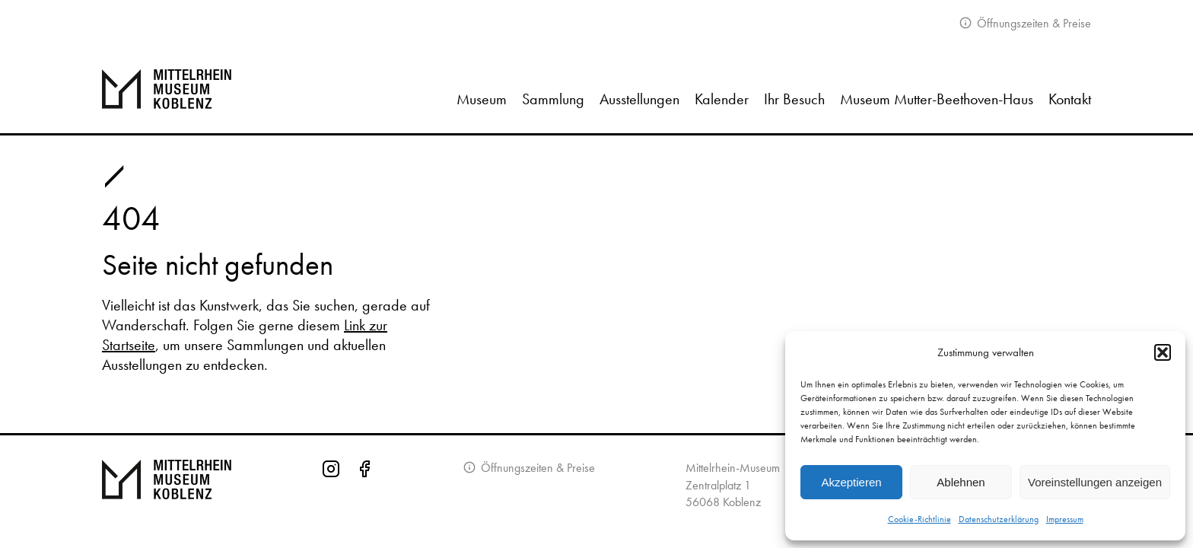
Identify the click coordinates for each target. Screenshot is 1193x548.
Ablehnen (961, 482)
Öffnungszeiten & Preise (1032, 23)
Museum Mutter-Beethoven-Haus (936, 99)
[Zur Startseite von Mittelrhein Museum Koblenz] (166, 490)
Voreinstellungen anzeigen (1095, 482)
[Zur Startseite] (184, 89)
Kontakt (1069, 99)
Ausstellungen (639, 99)
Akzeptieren (851, 482)
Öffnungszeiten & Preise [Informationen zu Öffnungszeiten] (536, 468)
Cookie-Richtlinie (919, 519)
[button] (1162, 352)
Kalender (722, 99)
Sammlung (553, 99)
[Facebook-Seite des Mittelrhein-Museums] (364, 490)
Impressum (1064, 519)
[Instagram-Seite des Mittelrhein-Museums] (331, 490)
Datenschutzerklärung (999, 519)
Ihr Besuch (794, 99)
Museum (482, 99)
